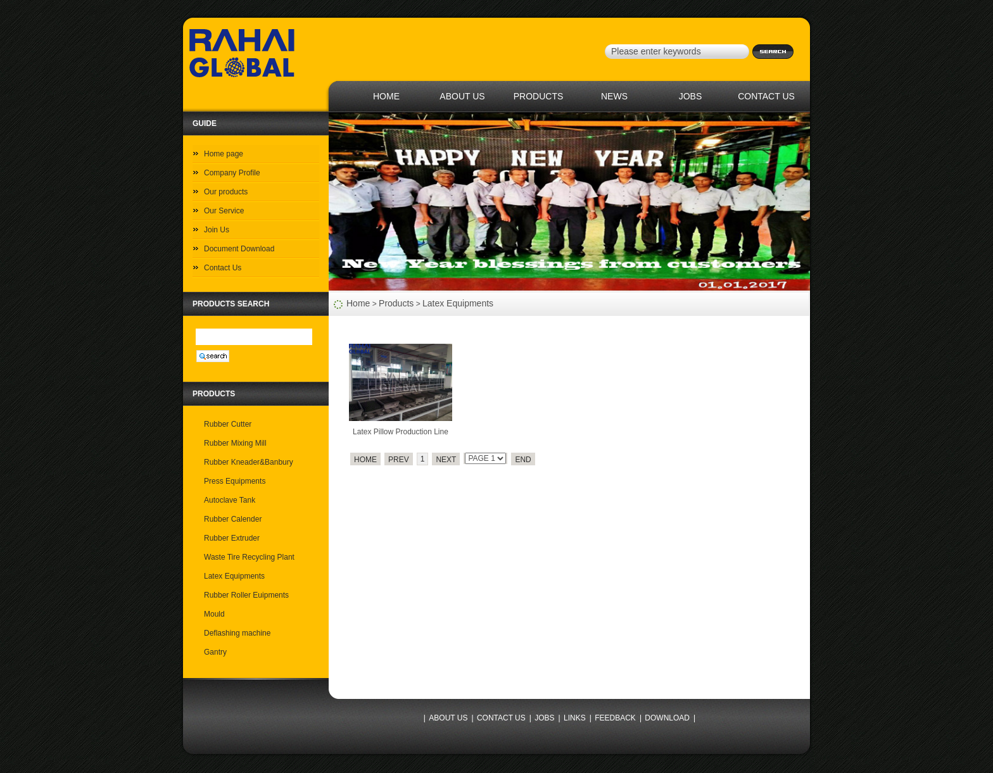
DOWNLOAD (667, 717)
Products (396, 303)
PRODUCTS (539, 96)
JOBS (690, 96)
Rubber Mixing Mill (235, 443)
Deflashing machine (237, 633)
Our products (226, 191)
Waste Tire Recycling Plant (249, 557)
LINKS (575, 717)
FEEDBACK (615, 717)
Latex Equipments (457, 303)
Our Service (224, 210)
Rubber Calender (233, 519)
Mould (214, 614)
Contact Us (222, 267)
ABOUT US (462, 96)
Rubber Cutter (227, 424)
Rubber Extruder (232, 538)
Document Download (239, 248)
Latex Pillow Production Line (400, 431)
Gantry (215, 652)
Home (358, 303)
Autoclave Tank (229, 500)
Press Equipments (234, 481)
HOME (386, 96)
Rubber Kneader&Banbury (248, 462)
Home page (223, 153)
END (523, 459)
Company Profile (232, 172)
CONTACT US (766, 96)
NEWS (614, 96)
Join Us (216, 229)
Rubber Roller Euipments (246, 595)
